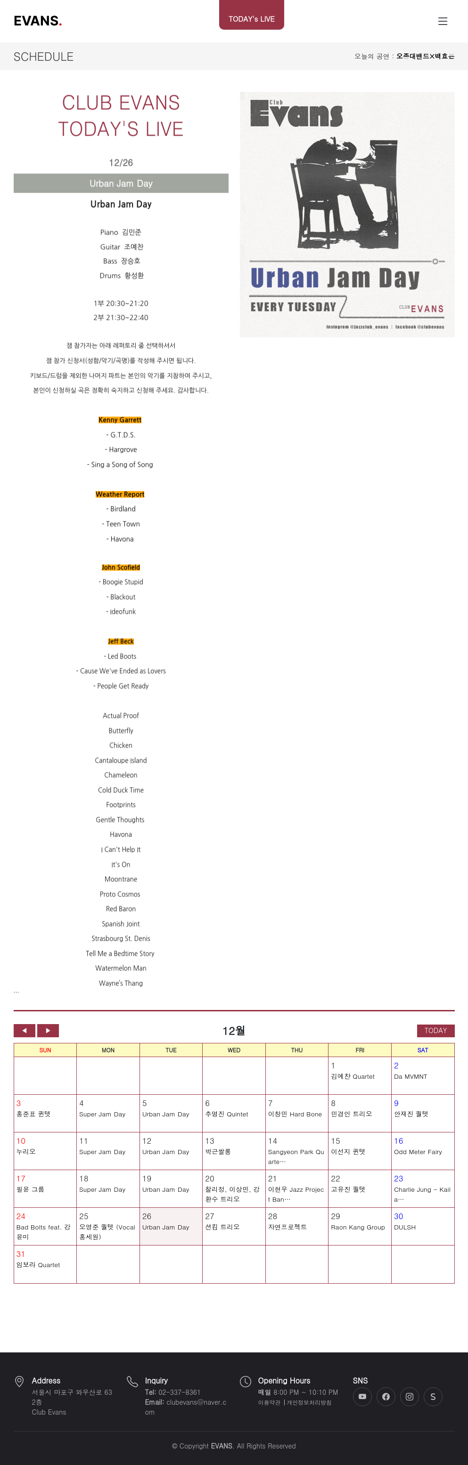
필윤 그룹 (30, 1198)
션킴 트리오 (222, 1235)
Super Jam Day (102, 1122)
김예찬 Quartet (353, 1085)
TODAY (436, 1039)
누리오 (26, 1160)
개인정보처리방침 (309, 1402)
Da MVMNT (410, 1085)
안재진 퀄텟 (411, 1122)
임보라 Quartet (38, 1273)
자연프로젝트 (287, 1235)
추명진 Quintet (226, 1122)
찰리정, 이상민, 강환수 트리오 (232, 1203)
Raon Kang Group (358, 1235)
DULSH (405, 1235)
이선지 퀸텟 (348, 1160)
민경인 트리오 (351, 1122)
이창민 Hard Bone (295, 1122)
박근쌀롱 (218, 1160)
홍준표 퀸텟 (33, 1122)
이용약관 (269, 1402)
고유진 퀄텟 (348, 1198)
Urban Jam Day (165, 1122)
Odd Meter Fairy (418, 1160)
